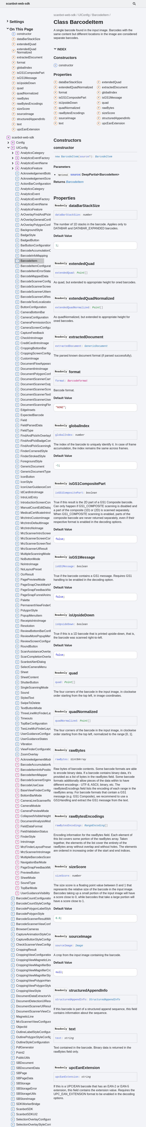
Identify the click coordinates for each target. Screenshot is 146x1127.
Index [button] (60, 49)
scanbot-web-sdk (18, 3)
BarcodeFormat (78, 380)
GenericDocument (96, 346)
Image (79, 945)
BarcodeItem (100, 15)
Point (80, 272)
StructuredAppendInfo (104, 999)
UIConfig (84, 15)
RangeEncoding (94, 825)
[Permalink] (77, 147)
